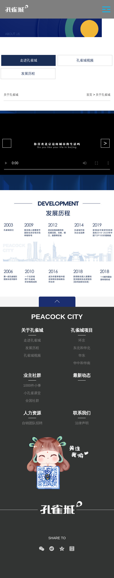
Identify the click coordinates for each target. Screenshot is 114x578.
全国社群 (32, 401)
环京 (81, 340)
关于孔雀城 (103, 94)
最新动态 (82, 375)
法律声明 (82, 423)
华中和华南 (81, 363)
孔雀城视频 (32, 355)
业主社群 (32, 375)
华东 (81, 355)
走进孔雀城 (32, 340)
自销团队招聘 (32, 423)
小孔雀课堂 (32, 393)
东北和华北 (81, 348)
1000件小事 (32, 385)
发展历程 (32, 348)
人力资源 (32, 413)
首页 (89, 94)
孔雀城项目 (82, 330)
